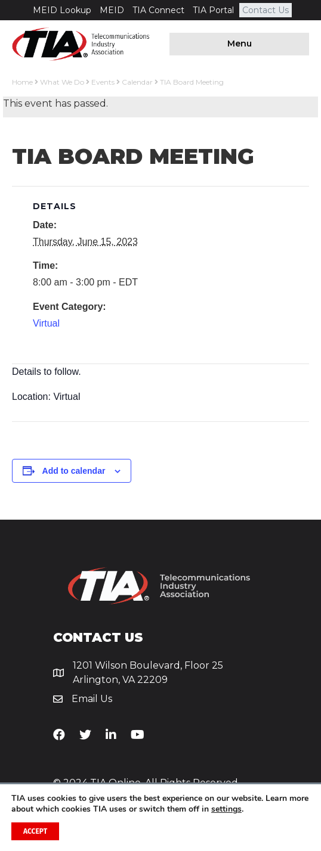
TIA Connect (158, 10)
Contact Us (265, 10)
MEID (112, 10)
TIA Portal (213, 10)
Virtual (46, 323)
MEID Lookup (62, 10)
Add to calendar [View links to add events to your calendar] (74, 471)
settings (226, 809)
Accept (35, 831)
